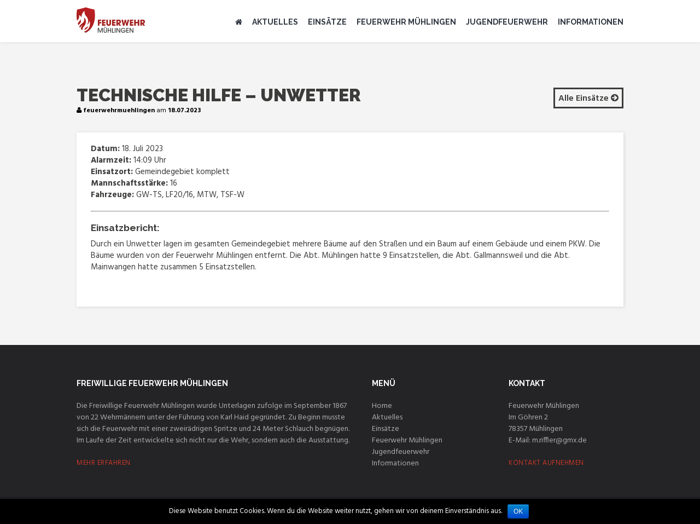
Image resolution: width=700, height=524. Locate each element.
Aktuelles (275, 22)
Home (382, 406)
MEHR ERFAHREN (104, 463)
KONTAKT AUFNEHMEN (546, 463)
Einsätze (327, 22)
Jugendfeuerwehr (507, 22)
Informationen (590, 22)
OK (518, 511)
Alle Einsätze (588, 98)
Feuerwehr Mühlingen (406, 22)
